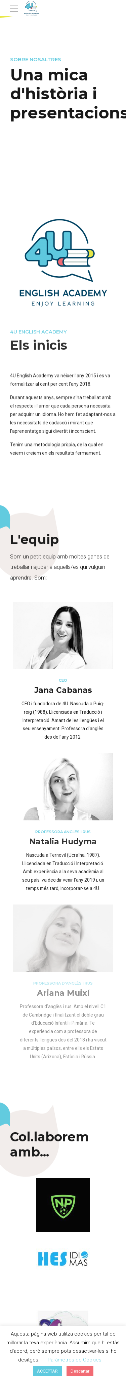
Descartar (80, 1371)
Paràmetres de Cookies (74, 1360)
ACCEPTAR (47, 1371)
